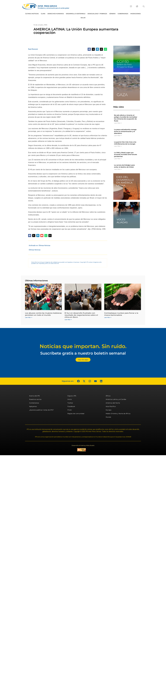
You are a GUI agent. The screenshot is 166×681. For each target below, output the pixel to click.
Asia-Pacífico (111, 406)
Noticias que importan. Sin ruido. (83, 346)
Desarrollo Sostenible (75, 13)
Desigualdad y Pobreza (97, 13)
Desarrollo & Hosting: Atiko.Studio (83, 445)
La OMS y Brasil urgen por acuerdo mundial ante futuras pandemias (125, 154)
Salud (83, 17)
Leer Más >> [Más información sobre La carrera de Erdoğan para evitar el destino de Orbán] (118, 169)
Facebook (71, 406)
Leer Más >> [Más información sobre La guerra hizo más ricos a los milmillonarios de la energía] (118, 146)
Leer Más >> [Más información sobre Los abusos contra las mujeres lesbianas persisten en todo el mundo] (28, 317)
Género (112, 13)
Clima (43, 13)
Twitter (70, 403)
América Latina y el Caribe (116, 399)
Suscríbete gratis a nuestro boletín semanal (83, 353)
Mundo (108, 417)
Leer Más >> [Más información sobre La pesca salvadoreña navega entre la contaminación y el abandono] (118, 135)
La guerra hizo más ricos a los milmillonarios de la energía (125, 143)
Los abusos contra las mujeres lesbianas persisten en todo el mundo (43, 314)
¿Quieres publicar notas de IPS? (41, 410)
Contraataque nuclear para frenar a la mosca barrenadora (121, 314)
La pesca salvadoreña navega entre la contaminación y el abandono (125, 131)
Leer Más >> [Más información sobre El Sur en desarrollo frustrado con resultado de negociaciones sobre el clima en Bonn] (68, 319)
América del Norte (113, 403)
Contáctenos (34, 403)
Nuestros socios (35, 399)
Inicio (69, 399)
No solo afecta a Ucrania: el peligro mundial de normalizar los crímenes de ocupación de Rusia (125, 118)
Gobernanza (123, 13)
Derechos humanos (56, 13)
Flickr (69, 410)
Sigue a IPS (71, 396)
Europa (108, 410)
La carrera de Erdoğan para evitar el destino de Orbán (124, 166)
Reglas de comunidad (75, 413)
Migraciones (135, 13)
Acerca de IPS (34, 396)
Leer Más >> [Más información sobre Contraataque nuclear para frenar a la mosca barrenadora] (107, 317)
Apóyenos (33, 406)
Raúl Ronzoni (33, 49)
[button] (143, 6)
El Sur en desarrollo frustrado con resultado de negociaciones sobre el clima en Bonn (81, 315)
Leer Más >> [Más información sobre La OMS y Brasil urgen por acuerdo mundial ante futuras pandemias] (118, 158)
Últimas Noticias (32, 13)
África (108, 396)
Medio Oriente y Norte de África (118, 413)
